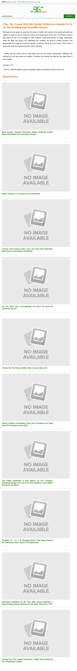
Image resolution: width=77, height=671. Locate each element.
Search (69, 16)
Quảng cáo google (11, 2)
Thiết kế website (21, 2)
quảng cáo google (29, 69)
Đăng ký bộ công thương (33, 2)
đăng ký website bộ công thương (48, 69)
